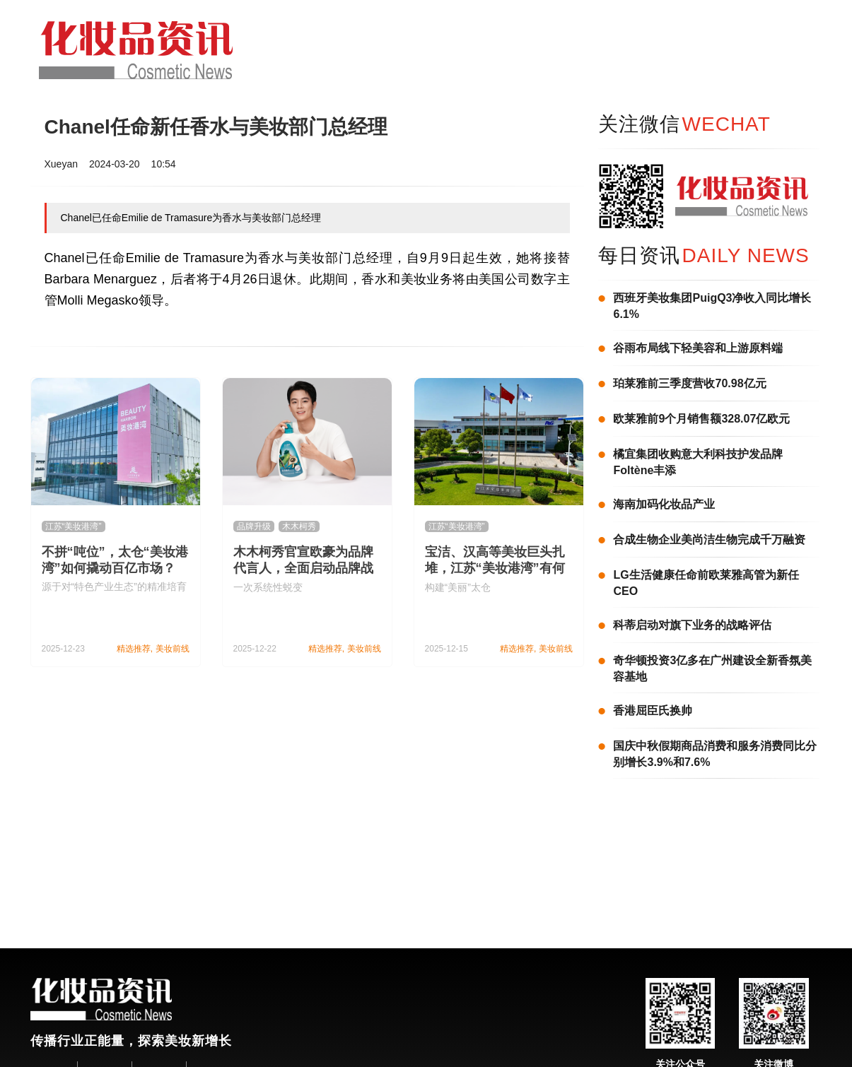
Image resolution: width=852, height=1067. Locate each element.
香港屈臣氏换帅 (652, 711)
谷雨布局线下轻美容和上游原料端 (698, 348)
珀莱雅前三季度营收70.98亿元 (689, 383)
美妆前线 (172, 649)
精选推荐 (134, 649)
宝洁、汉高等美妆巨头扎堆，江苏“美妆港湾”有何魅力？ (495, 568)
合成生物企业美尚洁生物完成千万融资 (709, 540)
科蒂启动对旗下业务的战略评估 (692, 625)
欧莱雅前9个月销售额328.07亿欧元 (701, 419)
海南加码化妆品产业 (664, 504)
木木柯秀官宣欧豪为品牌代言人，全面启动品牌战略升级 (303, 568)
